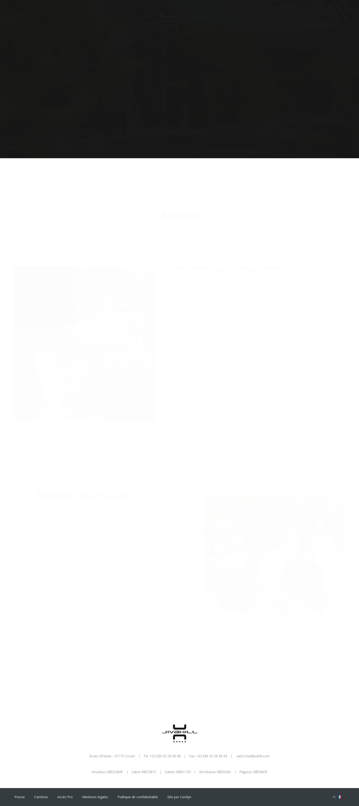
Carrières (41, 797)
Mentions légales (95, 797)
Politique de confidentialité (138, 797)
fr (334, 797)
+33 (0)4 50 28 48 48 (165, 756)
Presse (19, 797)
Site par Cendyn (179, 797)
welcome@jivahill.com (253, 756)
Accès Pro (65, 797)
